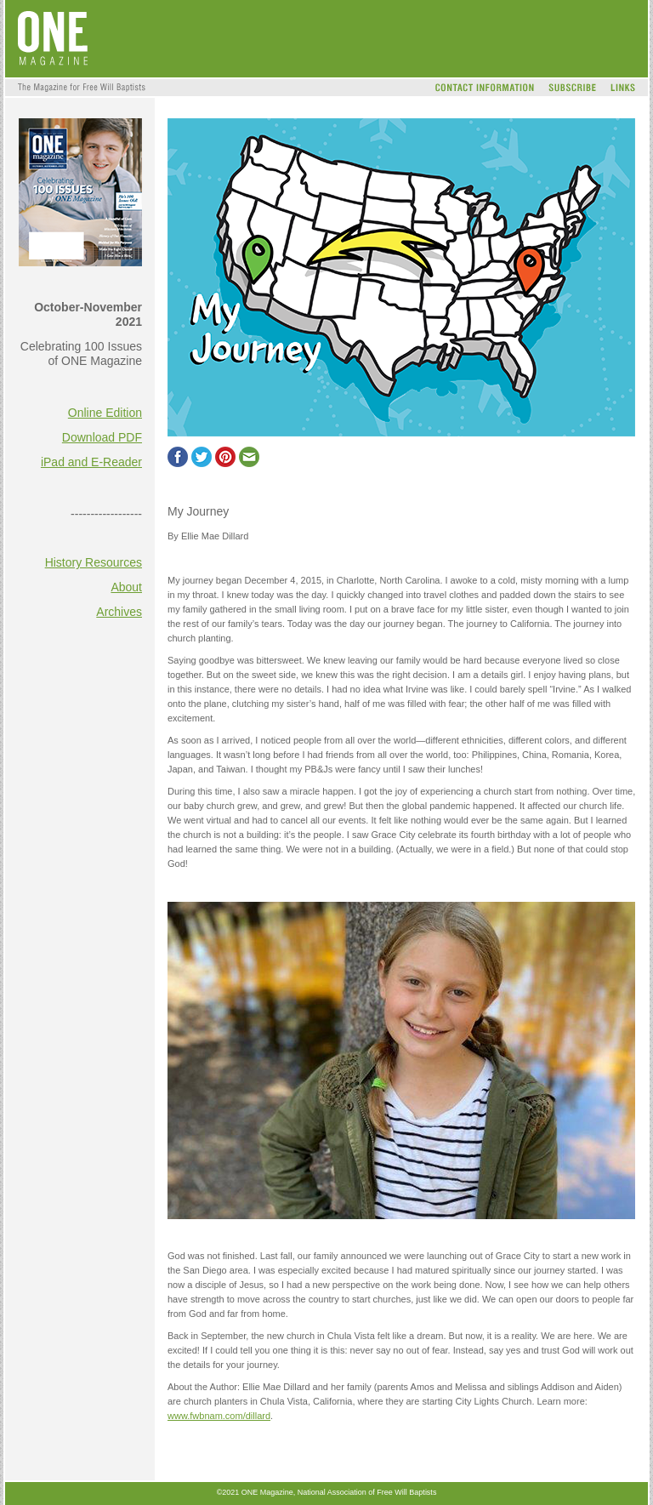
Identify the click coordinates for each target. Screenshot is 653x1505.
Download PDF (102, 437)
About (126, 587)
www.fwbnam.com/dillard (219, 1416)
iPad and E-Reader (91, 462)
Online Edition (105, 412)
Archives (119, 612)
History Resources (93, 562)
